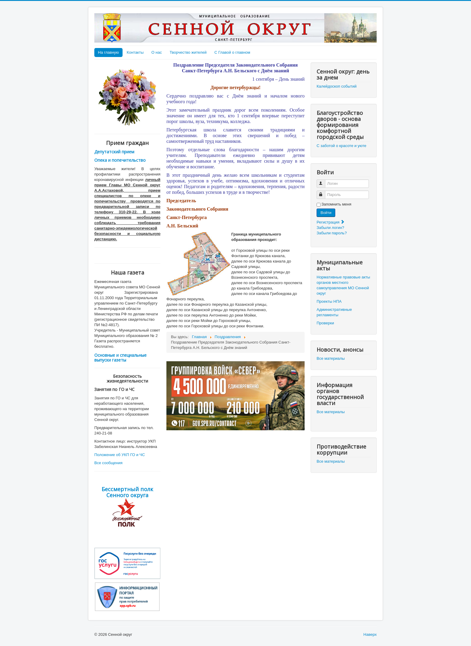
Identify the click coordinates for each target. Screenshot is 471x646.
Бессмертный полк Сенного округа (127, 492)
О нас (156, 52)
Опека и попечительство (120, 160)
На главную (108, 52)
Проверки (325, 323)
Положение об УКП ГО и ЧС (119, 454)
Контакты (135, 52)
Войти (326, 212)
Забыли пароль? (332, 233)
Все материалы (331, 358)
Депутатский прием (114, 152)
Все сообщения (108, 463)
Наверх (370, 634)
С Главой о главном (232, 52)
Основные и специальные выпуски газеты (120, 357)
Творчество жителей (188, 52)
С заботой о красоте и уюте (341, 145)
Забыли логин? (330, 227)
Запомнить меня (336, 204)
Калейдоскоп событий (337, 86)
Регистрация (331, 222)
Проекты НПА (329, 301)
